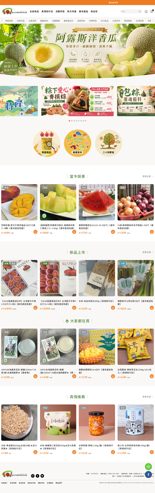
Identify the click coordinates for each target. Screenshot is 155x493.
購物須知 (41, 483)
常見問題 (13, 483)
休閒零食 (93, 20)
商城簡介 (4, 483)
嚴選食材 (44, 20)
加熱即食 (81, 20)
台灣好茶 (116, 20)
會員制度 (22, 483)
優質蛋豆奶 (68, 20)
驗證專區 (128, 20)
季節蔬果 (9, 20)
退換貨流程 (32, 483)
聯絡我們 (59, 483)
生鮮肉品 (21, 20)
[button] (153, 21)
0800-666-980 (113, 474)
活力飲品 (104, 20)
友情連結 (50, 483)
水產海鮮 (32, 20)
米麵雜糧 (56, 20)
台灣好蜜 (140, 20)
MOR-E (152, 483)
